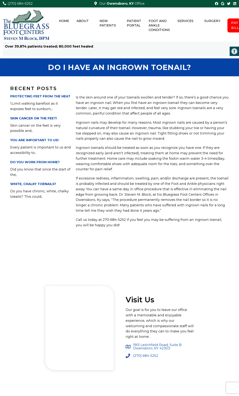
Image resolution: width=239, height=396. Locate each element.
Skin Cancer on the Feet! (33, 118)
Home (64, 21)
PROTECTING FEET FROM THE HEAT (40, 96)
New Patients (108, 23)
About (83, 21)
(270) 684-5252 (20, 3)
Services (185, 21)
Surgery (212, 21)
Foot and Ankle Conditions (159, 25)
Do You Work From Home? (35, 162)
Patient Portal (134, 23)
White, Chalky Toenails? (33, 184)
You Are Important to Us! (34, 140)
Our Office (121, 3)
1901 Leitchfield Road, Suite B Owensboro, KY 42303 (157, 346)
